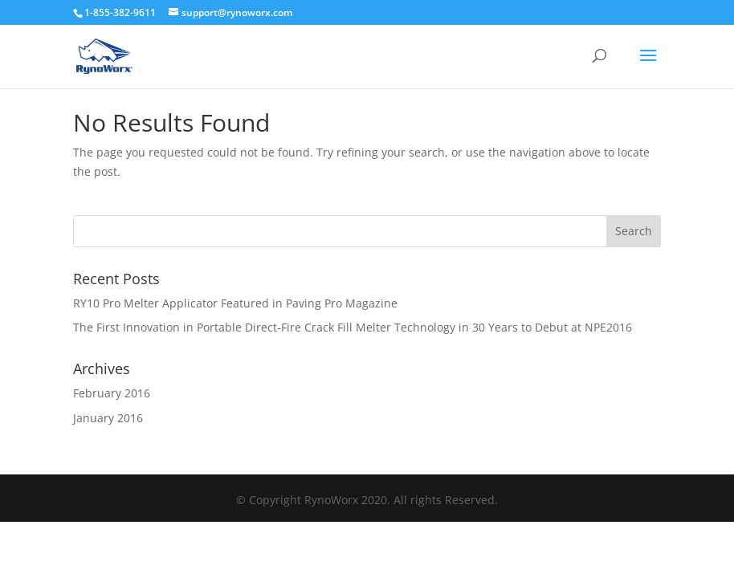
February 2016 (111, 393)
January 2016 (108, 417)
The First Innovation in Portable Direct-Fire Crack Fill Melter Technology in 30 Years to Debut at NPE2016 (352, 327)
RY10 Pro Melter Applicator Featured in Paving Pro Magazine (235, 303)
